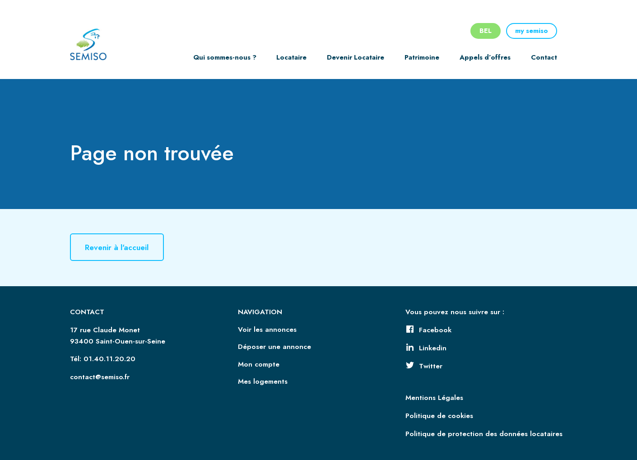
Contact (544, 57)
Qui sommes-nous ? (224, 57)
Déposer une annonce (274, 347)
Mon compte (258, 364)
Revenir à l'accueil (119, 247)
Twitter (423, 366)
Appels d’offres (485, 57)
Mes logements (263, 381)
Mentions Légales (434, 398)
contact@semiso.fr (100, 377)
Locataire (291, 57)
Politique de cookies (439, 416)
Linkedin (425, 348)
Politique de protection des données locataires (484, 434)
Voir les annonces (267, 330)
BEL (485, 31)
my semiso (531, 31)
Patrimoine (422, 57)
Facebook (428, 330)
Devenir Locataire (355, 57)
